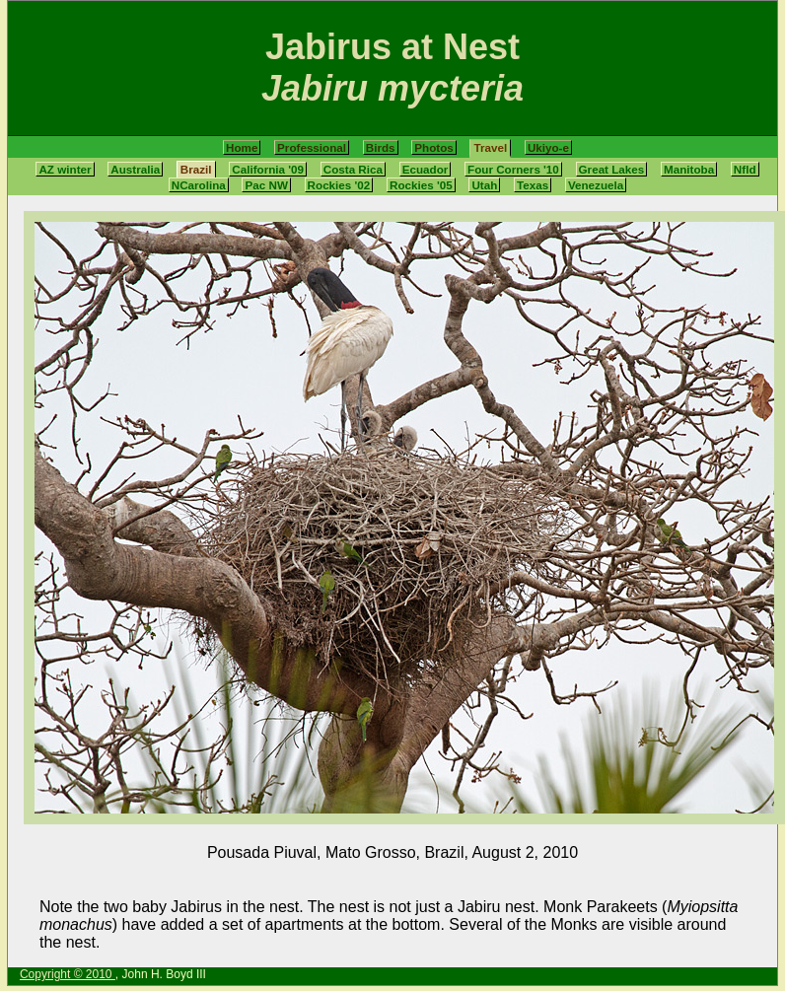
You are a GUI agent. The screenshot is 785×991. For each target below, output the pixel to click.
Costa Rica (353, 169)
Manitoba (689, 169)
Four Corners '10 (513, 169)
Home (241, 147)
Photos (434, 147)
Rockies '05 (421, 184)
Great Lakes (612, 169)
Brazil (196, 169)
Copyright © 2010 (67, 974)
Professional (311, 147)
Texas (532, 184)
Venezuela (595, 184)
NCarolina (199, 184)
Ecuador (425, 169)
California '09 (268, 169)
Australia (135, 169)
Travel (490, 147)
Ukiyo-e (548, 147)
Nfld (745, 169)
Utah (484, 184)
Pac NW (266, 184)
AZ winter (64, 169)
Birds (380, 147)
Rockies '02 (339, 184)
